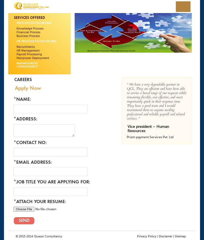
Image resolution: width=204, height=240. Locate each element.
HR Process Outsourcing (36, 41)
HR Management (28, 50)
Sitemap (180, 236)
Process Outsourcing (34, 23)
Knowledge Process (30, 28)
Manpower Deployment (32, 58)
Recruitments (25, 47)
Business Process (28, 36)
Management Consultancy (27, 65)
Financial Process (28, 32)
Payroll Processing (29, 54)
